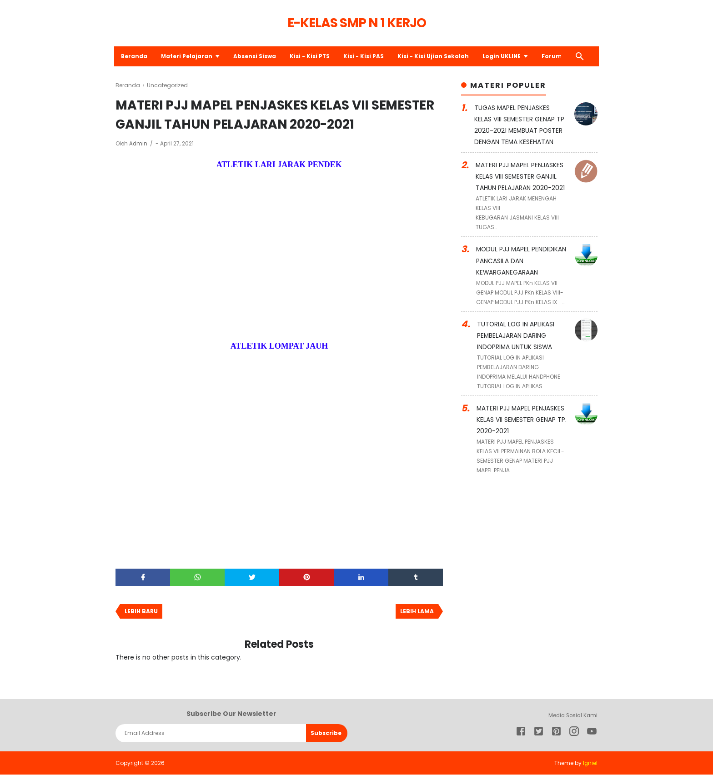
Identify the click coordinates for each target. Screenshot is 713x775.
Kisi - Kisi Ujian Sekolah (436, 56)
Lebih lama (417, 611)
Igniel (590, 763)
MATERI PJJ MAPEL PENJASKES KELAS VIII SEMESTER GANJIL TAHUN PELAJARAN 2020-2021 (520, 175)
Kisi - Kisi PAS (366, 56)
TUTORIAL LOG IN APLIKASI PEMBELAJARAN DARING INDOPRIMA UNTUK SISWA (516, 332)
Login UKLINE (504, 56)
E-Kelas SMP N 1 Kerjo (356, 23)
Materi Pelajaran (189, 56)
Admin (139, 143)
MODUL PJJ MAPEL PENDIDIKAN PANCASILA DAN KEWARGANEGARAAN (521, 259)
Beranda (135, 56)
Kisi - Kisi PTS (312, 56)
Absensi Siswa (257, 56)
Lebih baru (141, 611)
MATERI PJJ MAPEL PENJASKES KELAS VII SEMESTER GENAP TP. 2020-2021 (522, 416)
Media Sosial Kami (572, 716)
